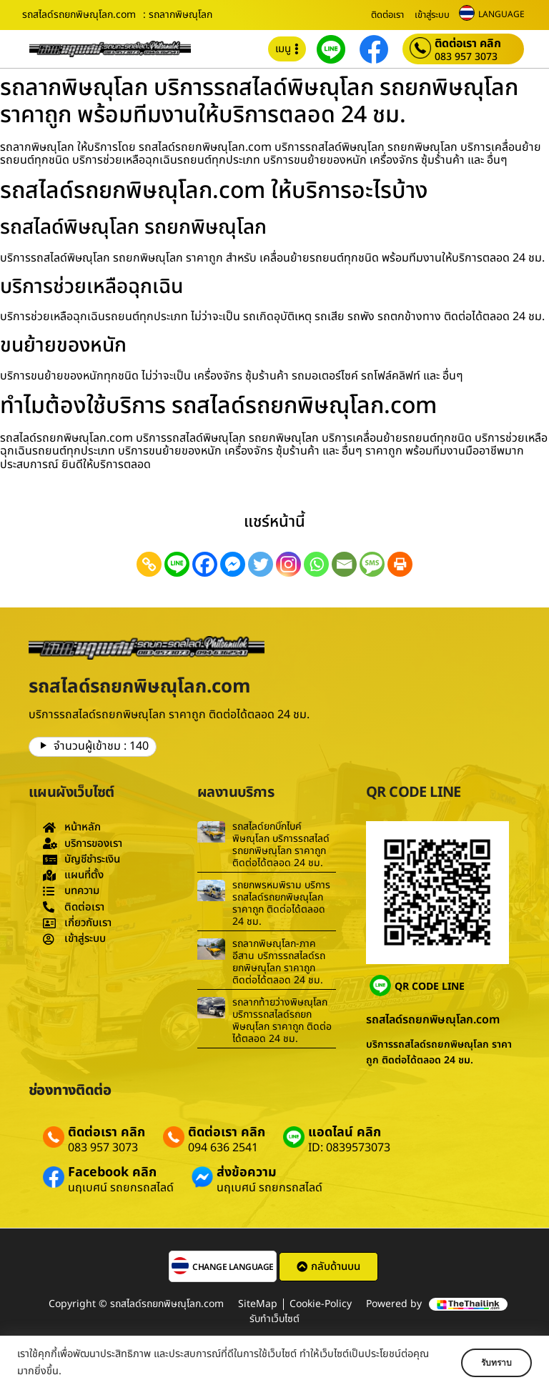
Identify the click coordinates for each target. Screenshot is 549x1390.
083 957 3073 (466, 57)
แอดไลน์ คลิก (344, 1132)
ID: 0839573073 (349, 1147)
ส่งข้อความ (247, 1172)
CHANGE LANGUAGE (233, 1267)
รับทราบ (489, 1363)
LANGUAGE (501, 14)
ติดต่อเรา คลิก (468, 43)
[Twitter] (260, 564)
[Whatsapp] (316, 564)
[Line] (176, 564)
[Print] (399, 564)
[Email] (344, 564)
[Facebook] (204, 564)
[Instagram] (288, 564)
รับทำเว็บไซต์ (274, 1318)
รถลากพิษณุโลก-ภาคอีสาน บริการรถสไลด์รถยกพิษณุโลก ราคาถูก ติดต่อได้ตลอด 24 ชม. (278, 961)
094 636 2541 (223, 1147)
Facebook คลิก (112, 1172)
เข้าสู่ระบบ (432, 15)
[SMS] (372, 564)
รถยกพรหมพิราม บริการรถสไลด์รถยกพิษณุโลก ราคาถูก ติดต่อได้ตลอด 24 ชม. (281, 903)
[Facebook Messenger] (232, 564)
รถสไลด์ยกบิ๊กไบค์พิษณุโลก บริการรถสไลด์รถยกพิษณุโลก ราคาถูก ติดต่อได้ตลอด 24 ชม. (281, 844)
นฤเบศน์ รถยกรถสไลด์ (121, 1187)
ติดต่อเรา (387, 15)
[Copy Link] (149, 564)
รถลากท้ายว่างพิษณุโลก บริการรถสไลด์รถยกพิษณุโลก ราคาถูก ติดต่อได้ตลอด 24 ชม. (282, 1020)
